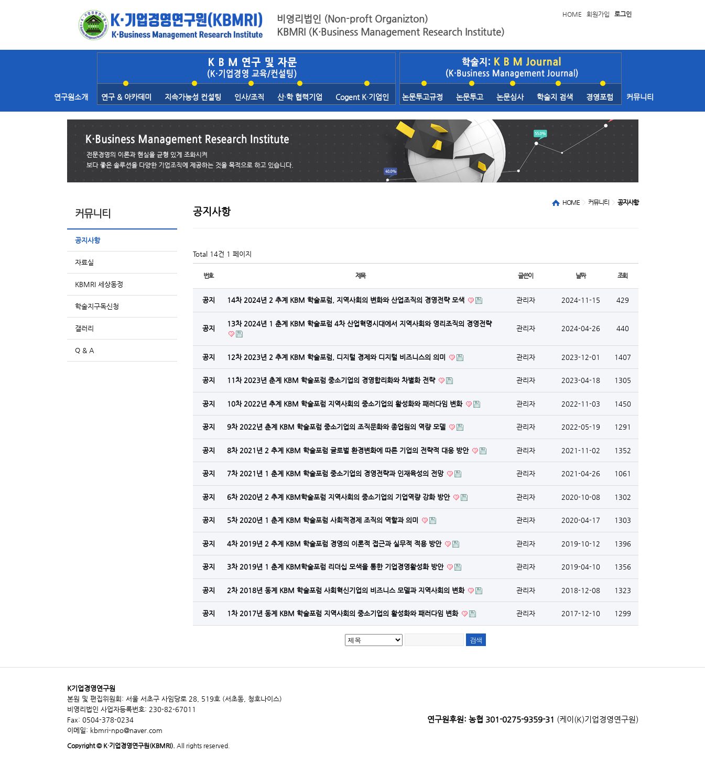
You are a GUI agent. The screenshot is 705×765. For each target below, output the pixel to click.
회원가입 (598, 14)
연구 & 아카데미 (126, 97)
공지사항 (87, 240)
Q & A (84, 350)
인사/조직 (249, 97)
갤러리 (84, 328)
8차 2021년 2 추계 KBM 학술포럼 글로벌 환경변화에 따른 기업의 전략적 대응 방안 (349, 450)
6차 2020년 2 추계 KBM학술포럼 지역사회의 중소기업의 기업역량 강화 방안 (339, 497)
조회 (622, 275)
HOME (572, 14)
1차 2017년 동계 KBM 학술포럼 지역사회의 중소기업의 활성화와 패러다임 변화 (343, 613)
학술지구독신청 (97, 306)
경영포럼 (599, 97)
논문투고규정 (422, 97)
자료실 (84, 262)
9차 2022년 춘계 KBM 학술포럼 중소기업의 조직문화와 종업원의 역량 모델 (337, 427)
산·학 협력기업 (299, 97)
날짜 (581, 275)
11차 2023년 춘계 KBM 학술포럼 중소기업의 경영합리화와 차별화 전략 (332, 380)
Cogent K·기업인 (362, 97)
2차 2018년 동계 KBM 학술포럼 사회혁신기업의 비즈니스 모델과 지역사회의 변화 (347, 590)
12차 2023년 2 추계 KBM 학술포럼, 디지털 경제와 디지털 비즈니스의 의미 (337, 357)
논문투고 (469, 97)
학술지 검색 (555, 97)
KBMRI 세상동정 (99, 284)
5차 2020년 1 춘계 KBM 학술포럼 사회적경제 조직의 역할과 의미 (323, 520)
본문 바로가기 (0, 0)
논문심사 (510, 97)
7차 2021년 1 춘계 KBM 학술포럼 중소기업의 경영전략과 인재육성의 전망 (336, 473)
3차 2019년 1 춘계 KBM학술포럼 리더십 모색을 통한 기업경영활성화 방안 (336, 567)
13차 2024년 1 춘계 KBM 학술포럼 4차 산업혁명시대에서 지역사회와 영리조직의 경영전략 (359, 323)
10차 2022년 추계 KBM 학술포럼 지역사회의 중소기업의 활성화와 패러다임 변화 (345, 404)
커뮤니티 (640, 97)
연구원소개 (71, 97)
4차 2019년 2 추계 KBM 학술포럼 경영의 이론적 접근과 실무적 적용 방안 (335, 544)
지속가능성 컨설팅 (193, 97)
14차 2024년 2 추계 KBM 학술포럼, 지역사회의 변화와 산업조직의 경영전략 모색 (347, 300)
